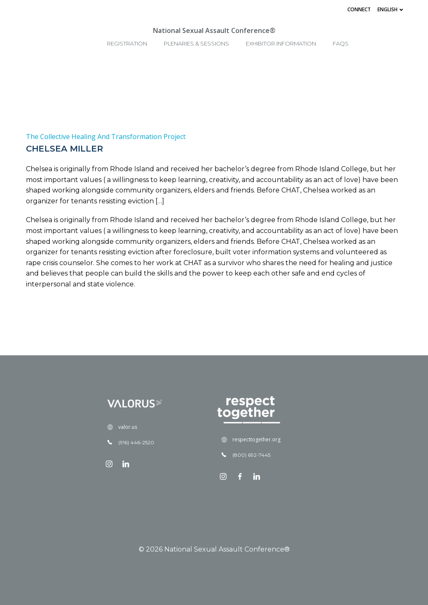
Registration (127, 43)
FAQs (341, 43)
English (391, 9)
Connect (359, 9)
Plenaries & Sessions (196, 43)
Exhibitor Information (281, 43)
